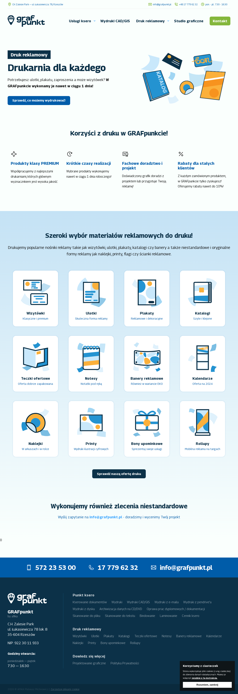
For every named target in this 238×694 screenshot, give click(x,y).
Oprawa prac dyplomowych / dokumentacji (176, 609)
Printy (92, 643)
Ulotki (95, 636)
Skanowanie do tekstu (120, 616)
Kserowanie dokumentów (90, 602)
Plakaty (109, 636)
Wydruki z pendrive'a (197, 602)
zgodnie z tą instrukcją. (204, 678)
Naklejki (78, 643)
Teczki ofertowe (145, 636)
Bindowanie (147, 616)
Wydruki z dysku (84, 609)
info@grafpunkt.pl (105, 517)
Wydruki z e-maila (167, 602)
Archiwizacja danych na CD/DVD (120, 609)
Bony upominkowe (113, 643)
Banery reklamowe (189, 636)
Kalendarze (214, 636)
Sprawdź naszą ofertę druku (119, 474)
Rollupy (135, 643)
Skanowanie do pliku (86, 616)
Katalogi (124, 636)
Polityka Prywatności (125, 663)
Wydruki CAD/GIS (138, 602)
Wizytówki (80, 636)
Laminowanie (168, 616)
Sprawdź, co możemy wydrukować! (38, 100)
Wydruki (117, 602)
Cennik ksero (190, 616)
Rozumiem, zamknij (207, 684)
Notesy (167, 636)
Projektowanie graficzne (89, 663)
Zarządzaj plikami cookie (65, 689)
